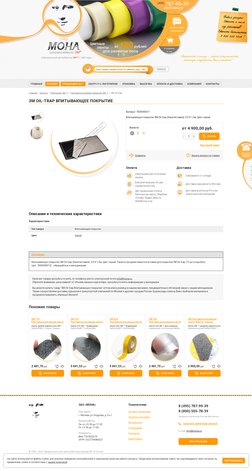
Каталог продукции (140, 411)
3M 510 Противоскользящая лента (87, 320)
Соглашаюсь (234, 460)
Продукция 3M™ (73, 84)
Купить (211, 136)
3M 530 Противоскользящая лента (126, 320)
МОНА (62, 16)
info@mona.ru (173, 7)
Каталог (52, 84)
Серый (78, 235)
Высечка (146, 84)
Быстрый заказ (210, 145)
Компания (194, 84)
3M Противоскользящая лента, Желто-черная (202, 320)
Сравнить (140, 155)
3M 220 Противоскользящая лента (165, 320)
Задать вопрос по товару (205, 155)
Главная (36, 84)
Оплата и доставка (170, 84)
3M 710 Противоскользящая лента (47, 320)
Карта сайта (135, 438)
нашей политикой (57, 462)
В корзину (50, 373)
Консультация (198, 441)
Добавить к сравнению (62, 366)
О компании (135, 428)
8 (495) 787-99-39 (193, 406)
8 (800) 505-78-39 (193, 411)
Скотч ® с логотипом (103, 84)
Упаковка (128, 84)
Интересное (135, 422)
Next (124, 54)
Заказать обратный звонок (200, 424)
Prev (118, 54)
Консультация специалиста (176, 22)
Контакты (212, 84)
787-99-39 (173, 3)
